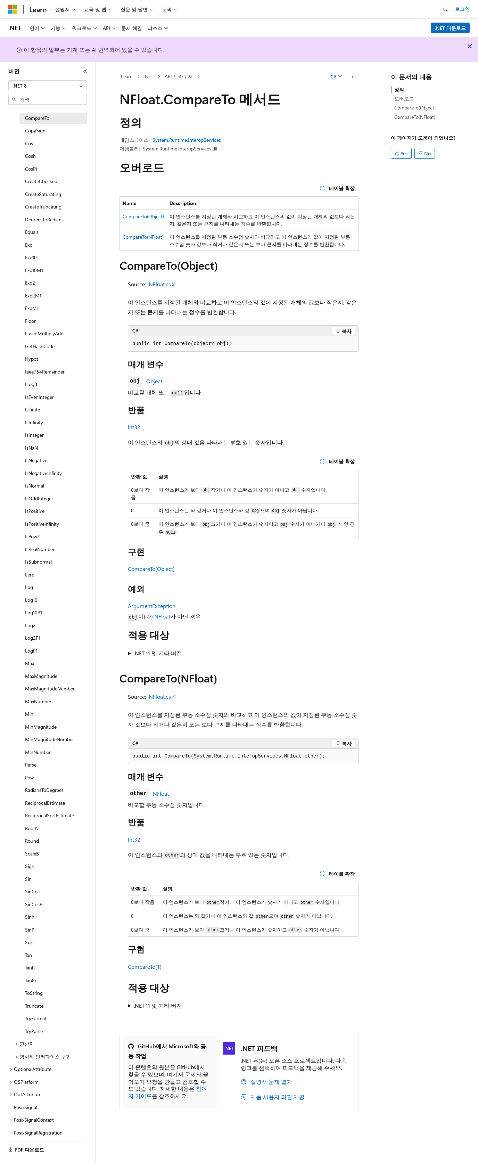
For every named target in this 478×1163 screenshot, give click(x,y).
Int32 (134, 427)
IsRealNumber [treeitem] (40, 549)
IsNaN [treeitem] (31, 447)
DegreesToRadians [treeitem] (44, 219)
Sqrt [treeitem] (29, 942)
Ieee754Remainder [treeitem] (45, 371)
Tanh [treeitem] (30, 967)
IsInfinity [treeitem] (34, 422)
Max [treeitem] (29, 663)
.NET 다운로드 (450, 28)
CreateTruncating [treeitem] (43, 206)
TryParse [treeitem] (34, 1031)
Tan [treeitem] (28, 955)
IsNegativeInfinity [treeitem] (43, 473)
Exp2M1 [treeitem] (33, 295)
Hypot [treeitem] (31, 358)
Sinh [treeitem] (29, 917)
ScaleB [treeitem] (32, 853)
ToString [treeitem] (34, 993)
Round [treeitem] (32, 840)
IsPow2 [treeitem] (32, 536)
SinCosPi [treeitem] (34, 904)
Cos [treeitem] (29, 143)
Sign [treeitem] (29, 866)
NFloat (162, 616)
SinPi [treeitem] (30, 929)
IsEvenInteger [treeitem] (39, 397)
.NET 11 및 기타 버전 (158, 653)
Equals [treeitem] (32, 232)
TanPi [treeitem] (30, 980)
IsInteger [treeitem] (34, 435)
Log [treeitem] (29, 587)
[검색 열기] (445, 9)
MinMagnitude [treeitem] (41, 726)
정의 (399, 89)
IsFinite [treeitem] (32, 409)
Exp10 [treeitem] (31, 257)
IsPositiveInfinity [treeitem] (42, 524)
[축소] (85, 71)
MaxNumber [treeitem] (38, 701)
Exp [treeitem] (28, 244)
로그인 (462, 9)
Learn (127, 76)
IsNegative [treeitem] (36, 460)
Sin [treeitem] (28, 879)
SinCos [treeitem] (32, 891)
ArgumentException (151, 605)
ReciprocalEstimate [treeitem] (45, 803)
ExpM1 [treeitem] (32, 308)
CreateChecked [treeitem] (41, 181)
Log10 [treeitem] (31, 600)
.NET (148, 76)
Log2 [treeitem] (30, 625)
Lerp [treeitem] (29, 574)
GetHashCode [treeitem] (40, 346)
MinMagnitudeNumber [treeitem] (49, 739)
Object (154, 381)
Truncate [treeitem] (34, 1005)
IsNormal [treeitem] (34, 485)
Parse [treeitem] (30, 764)
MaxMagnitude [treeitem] (41, 676)
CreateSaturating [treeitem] (43, 194)
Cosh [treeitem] (30, 156)
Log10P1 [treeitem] (33, 612)
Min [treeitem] (29, 714)
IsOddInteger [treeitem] (39, 498)
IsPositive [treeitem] (34, 511)
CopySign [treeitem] (35, 130)
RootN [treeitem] (32, 828)
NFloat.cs (160, 284)
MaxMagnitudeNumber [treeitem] (50, 688)
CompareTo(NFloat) (143, 237)
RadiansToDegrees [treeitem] (44, 790)
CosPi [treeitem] (31, 168)
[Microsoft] (12, 9)
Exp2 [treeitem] (30, 282)
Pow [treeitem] (29, 777)
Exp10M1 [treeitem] (34, 270)
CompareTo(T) (145, 966)
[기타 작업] (352, 76)
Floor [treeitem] (30, 321)
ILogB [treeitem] (31, 384)
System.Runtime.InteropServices (187, 140)
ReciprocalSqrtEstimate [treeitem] (49, 815)
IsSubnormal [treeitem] (38, 561)
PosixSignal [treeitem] (25, 1107)
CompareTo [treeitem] (37, 118)
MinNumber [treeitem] (38, 752)
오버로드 (404, 98)
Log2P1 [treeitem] (32, 637)
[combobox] (47, 85)
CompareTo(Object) (143, 216)
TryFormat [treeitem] (36, 1018)
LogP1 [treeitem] (31, 650)
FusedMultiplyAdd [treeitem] (44, 333)
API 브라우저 (179, 76)
